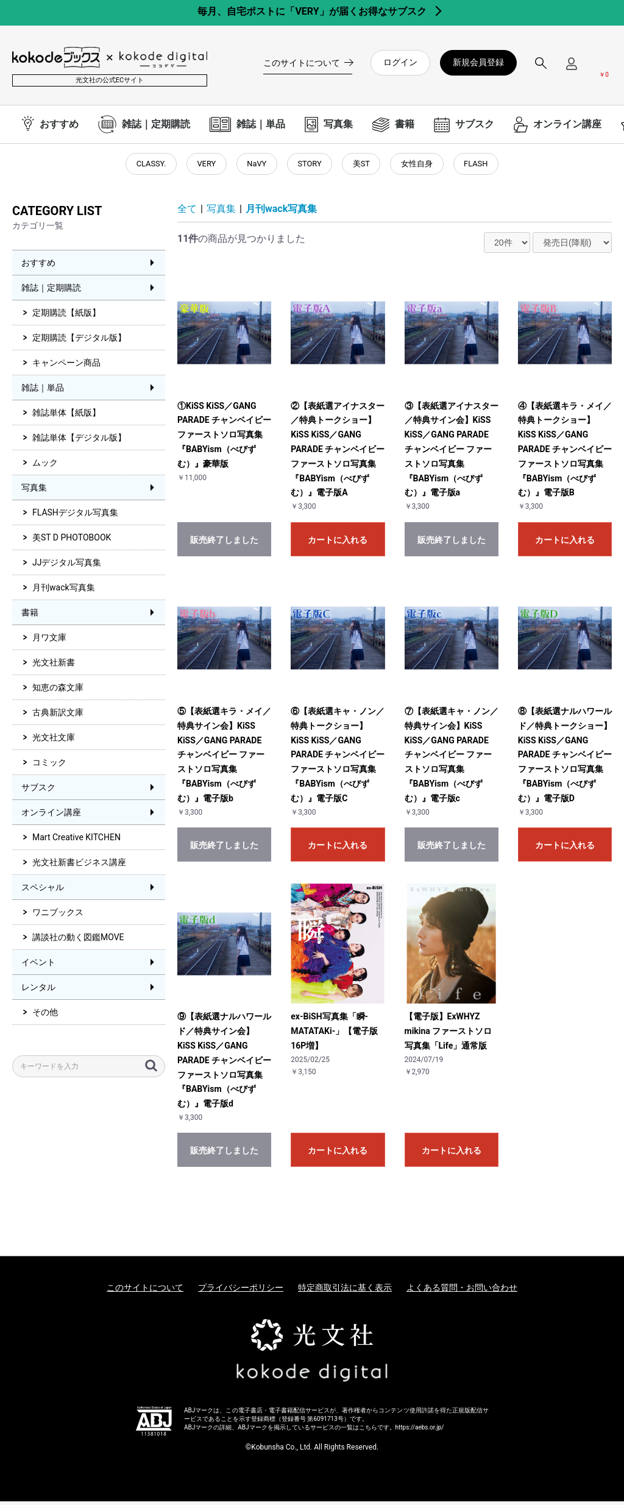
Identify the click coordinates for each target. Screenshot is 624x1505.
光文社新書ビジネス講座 (79, 866)
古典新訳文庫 (57, 716)
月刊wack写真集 (63, 592)
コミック (49, 766)
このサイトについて (145, 1292)
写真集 (34, 492)
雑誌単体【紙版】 (66, 417)
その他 (45, 1016)
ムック (45, 467)
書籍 (29, 616)
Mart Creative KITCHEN (76, 841)
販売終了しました (224, 543)
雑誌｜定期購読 (51, 292)
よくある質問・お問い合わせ (461, 1292)
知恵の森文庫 (57, 691)
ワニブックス (57, 916)
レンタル (38, 991)
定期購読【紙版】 (66, 317)
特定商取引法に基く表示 (345, 1292)
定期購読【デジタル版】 (79, 342)
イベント (38, 966)
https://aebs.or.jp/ (419, 1431)
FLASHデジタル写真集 (75, 517)
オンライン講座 (51, 816)
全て (187, 212)
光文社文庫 (53, 741)
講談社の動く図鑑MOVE (78, 941)
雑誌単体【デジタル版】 (79, 442)
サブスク (38, 791)
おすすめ (38, 267)
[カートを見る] (604, 67)
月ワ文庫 (49, 641)
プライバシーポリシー (240, 1292)
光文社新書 (53, 666)
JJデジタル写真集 (66, 567)
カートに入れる (337, 543)
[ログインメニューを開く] (572, 68)
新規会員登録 (478, 62)
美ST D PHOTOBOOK (71, 542)
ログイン (400, 62)
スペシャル (42, 891)
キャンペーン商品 (66, 367)
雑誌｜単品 (42, 392)
